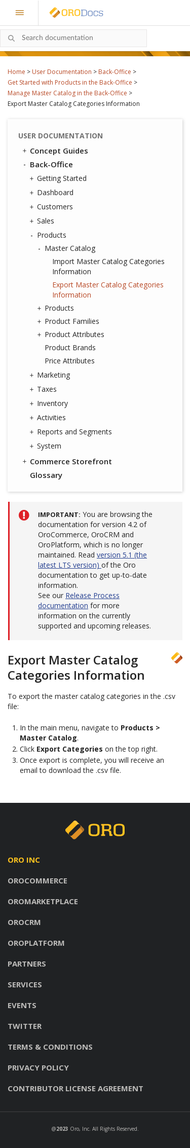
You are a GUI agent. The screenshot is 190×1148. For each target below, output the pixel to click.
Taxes (44, 389)
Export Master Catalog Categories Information (108, 290)
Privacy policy (38, 1067)
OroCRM (24, 922)
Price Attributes (70, 360)
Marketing (51, 375)
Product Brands (70, 347)
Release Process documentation (79, 600)
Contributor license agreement (75, 1088)
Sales (43, 221)
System (46, 446)
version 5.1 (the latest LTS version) (92, 560)
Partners (27, 963)
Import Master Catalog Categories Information (108, 266)
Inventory (50, 403)
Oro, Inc (79, 1128)
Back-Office (114, 71)
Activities (49, 418)
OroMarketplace (43, 901)
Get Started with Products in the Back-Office (70, 82)
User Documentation (62, 71)
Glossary (46, 475)
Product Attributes (72, 334)
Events (22, 1005)
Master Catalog (67, 248)
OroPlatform (36, 943)
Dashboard (52, 193)
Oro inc (24, 860)
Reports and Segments (72, 432)
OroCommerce (37, 880)
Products (49, 235)
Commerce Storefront (66, 461)
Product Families (69, 321)
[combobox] (73, 38)
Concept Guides (54, 150)
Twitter (25, 1026)
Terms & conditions (50, 1047)
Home (16, 71)
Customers (52, 207)
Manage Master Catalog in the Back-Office (67, 93)
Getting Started (59, 178)
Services (25, 984)
